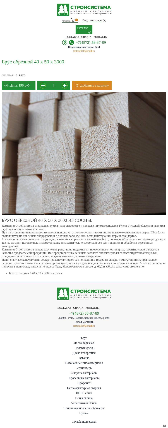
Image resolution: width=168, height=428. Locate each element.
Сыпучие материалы (84, 373)
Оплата (86, 37)
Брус (84, 337)
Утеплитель (84, 368)
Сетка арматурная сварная (84, 388)
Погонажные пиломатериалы (84, 363)
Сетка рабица (84, 398)
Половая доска (84, 348)
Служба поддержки (84, 421)
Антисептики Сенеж (84, 403)
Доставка (72, 37)
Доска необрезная (83, 353)
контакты (100, 37)
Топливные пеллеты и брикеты (84, 408)
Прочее (84, 413)
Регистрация (95, 20)
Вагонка (84, 358)
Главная (8, 75)
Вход (85, 20)
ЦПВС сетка (84, 393)
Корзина (70, 20)
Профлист (84, 383)
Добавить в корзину (94, 85)
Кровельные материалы (84, 378)
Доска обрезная (84, 343)
